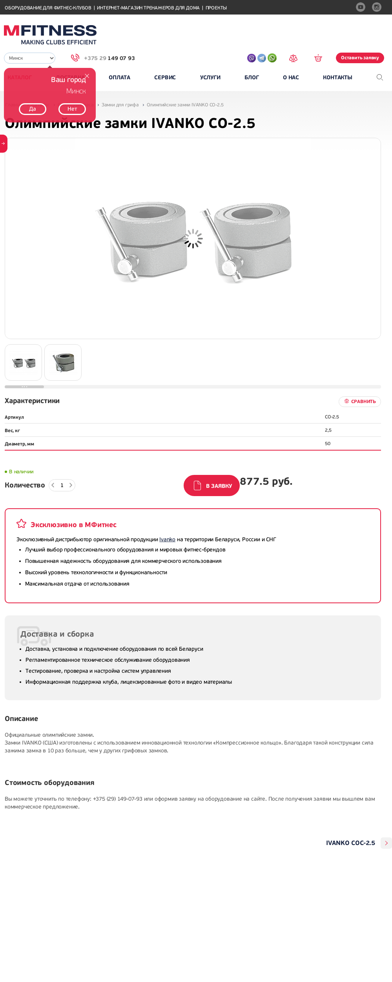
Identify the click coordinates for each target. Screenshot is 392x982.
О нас (291, 77)
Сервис (165, 77)
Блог (251, 77)
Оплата (119, 77)
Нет (72, 109)
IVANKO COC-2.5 (350, 843)
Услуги (210, 77)
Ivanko (167, 539)
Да (32, 109)
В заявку (219, 486)
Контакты (337, 77)
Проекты (216, 8)
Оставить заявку (360, 58)
